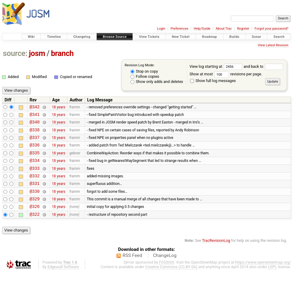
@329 (35, 210)
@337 (35, 142)
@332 (35, 185)
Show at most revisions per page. (225, 74)
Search (279, 37)
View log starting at (216, 66)
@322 (35, 228)
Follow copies (144, 76)
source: (15, 53)
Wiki (31, 37)
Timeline (54, 37)
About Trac (224, 29)
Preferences (179, 29)
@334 (35, 167)
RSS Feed (132, 269)
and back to (263, 66)
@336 (35, 150)
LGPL (272, 280)
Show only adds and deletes (156, 81)
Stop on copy (144, 71)
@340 (35, 124)
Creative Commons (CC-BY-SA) (171, 280)
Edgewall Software (63, 280)
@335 (35, 159)
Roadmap (209, 37)
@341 (35, 116)
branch (62, 53)
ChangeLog (164, 269)
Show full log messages (213, 80)
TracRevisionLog (216, 254)
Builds (234, 37)
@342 (35, 107)
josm (37, 53)
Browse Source (115, 37)
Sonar (256, 37)
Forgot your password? (271, 29)
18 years (58, 107)
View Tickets (149, 37)
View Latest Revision (273, 45)
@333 (35, 176)
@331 (35, 193)
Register (243, 29)
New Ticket (181, 37)
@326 (35, 219)
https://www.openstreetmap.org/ (263, 276)
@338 (35, 133)
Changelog (81, 37)
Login (161, 29)
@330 (35, 202)
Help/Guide (202, 29)
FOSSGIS (166, 276)
